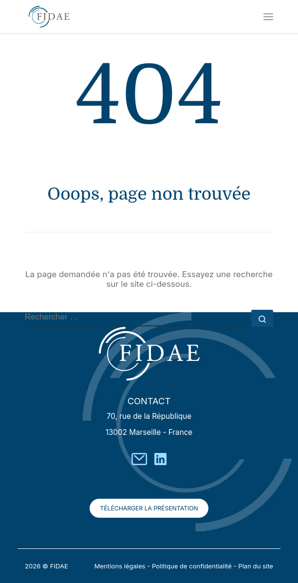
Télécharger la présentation (149, 508)
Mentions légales (120, 566)
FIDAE (59, 566)
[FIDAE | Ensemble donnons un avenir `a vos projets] (49, 15)
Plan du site (255, 566)
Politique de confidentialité (192, 566)
